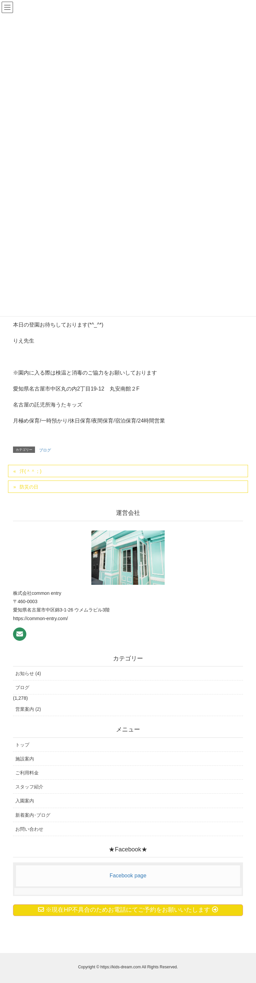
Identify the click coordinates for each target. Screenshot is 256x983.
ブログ (45, 450)
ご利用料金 (27, 772)
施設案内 (24, 758)
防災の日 (29, 487)
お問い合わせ (29, 829)
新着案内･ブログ (32, 815)
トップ (22, 744)
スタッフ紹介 (29, 786)
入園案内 (24, 800)
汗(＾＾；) (30, 471)
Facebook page (128, 875)
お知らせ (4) (28, 673)
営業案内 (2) (28, 709)
